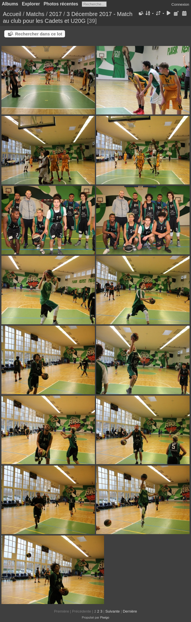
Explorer (31, 3)
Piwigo (104, 617)
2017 (55, 14)
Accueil (12, 14)
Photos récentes (61, 3)
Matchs (35, 14)
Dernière (130, 611)
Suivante (112, 611)
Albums (10, 3)
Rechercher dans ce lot (38, 33)
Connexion (180, 4)
